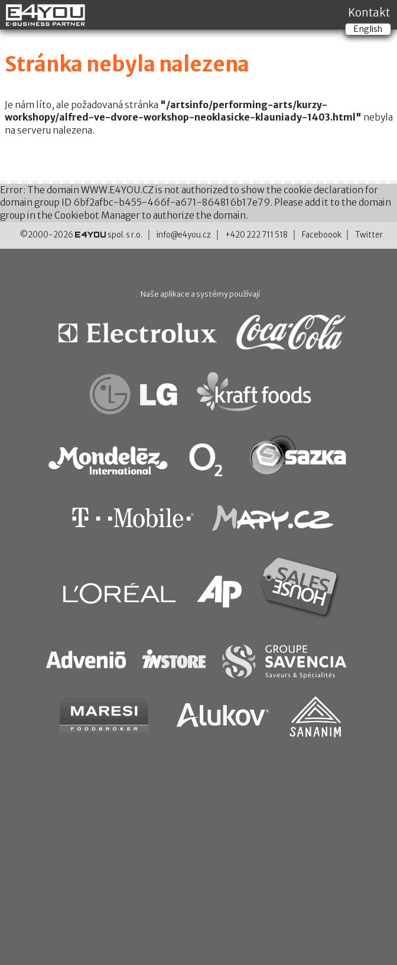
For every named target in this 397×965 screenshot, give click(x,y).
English (368, 29)
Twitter (369, 235)
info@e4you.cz (184, 235)
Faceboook (321, 235)
